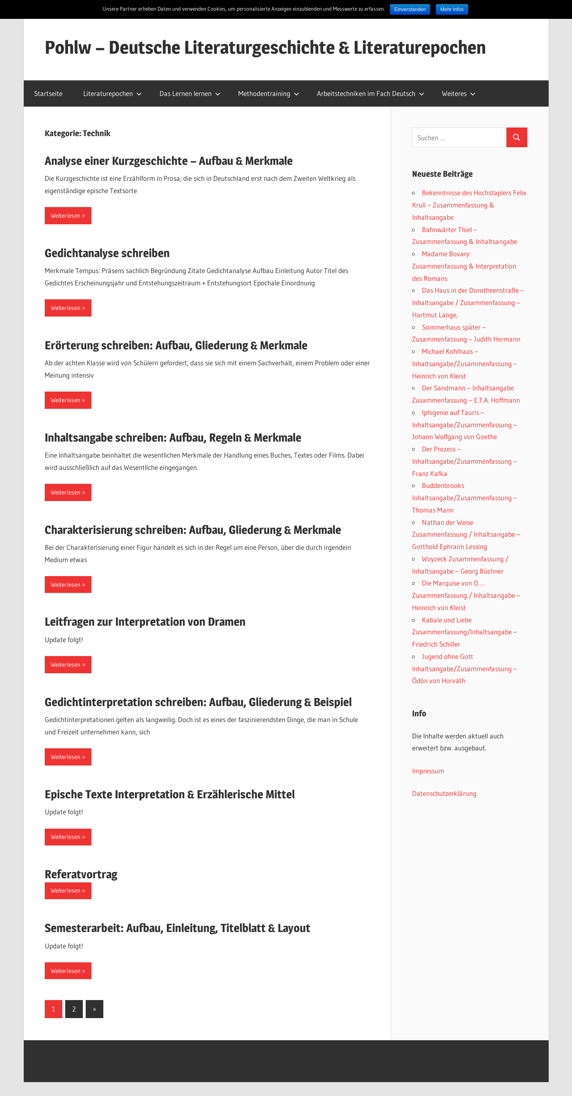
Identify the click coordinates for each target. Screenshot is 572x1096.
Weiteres (459, 93)
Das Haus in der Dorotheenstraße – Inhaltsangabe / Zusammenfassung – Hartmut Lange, (468, 302)
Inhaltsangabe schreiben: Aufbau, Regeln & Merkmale (173, 437)
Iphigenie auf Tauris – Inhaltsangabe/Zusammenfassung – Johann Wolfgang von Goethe (464, 424)
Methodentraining (268, 93)
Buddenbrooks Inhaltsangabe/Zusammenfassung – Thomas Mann (464, 497)
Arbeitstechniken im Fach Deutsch (370, 93)
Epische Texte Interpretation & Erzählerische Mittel (170, 794)
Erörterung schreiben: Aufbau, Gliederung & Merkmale (176, 345)
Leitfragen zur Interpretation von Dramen (145, 622)
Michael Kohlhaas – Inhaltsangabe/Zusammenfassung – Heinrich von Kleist (464, 363)
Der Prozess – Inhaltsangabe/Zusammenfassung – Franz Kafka (464, 461)
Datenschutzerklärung (444, 793)
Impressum (428, 770)
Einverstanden (410, 9)
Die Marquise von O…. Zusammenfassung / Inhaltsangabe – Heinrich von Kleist (466, 595)
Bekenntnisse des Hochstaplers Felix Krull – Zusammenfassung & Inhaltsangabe (469, 204)
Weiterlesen (65, 215)
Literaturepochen (112, 93)
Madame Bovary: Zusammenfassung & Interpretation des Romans (464, 266)
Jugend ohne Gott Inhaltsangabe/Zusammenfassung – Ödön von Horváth (464, 668)
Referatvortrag (81, 874)
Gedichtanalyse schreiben (107, 253)
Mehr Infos (452, 9)
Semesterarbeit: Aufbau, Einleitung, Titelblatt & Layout (177, 928)
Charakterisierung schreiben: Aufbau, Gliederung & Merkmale (193, 530)
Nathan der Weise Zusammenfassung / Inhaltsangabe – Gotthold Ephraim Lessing (466, 534)
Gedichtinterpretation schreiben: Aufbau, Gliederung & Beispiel (198, 702)
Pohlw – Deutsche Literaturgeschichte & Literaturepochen (265, 47)
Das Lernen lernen (190, 93)
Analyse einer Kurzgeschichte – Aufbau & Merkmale (169, 161)
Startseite (48, 93)
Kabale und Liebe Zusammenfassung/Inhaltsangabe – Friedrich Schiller (464, 632)
